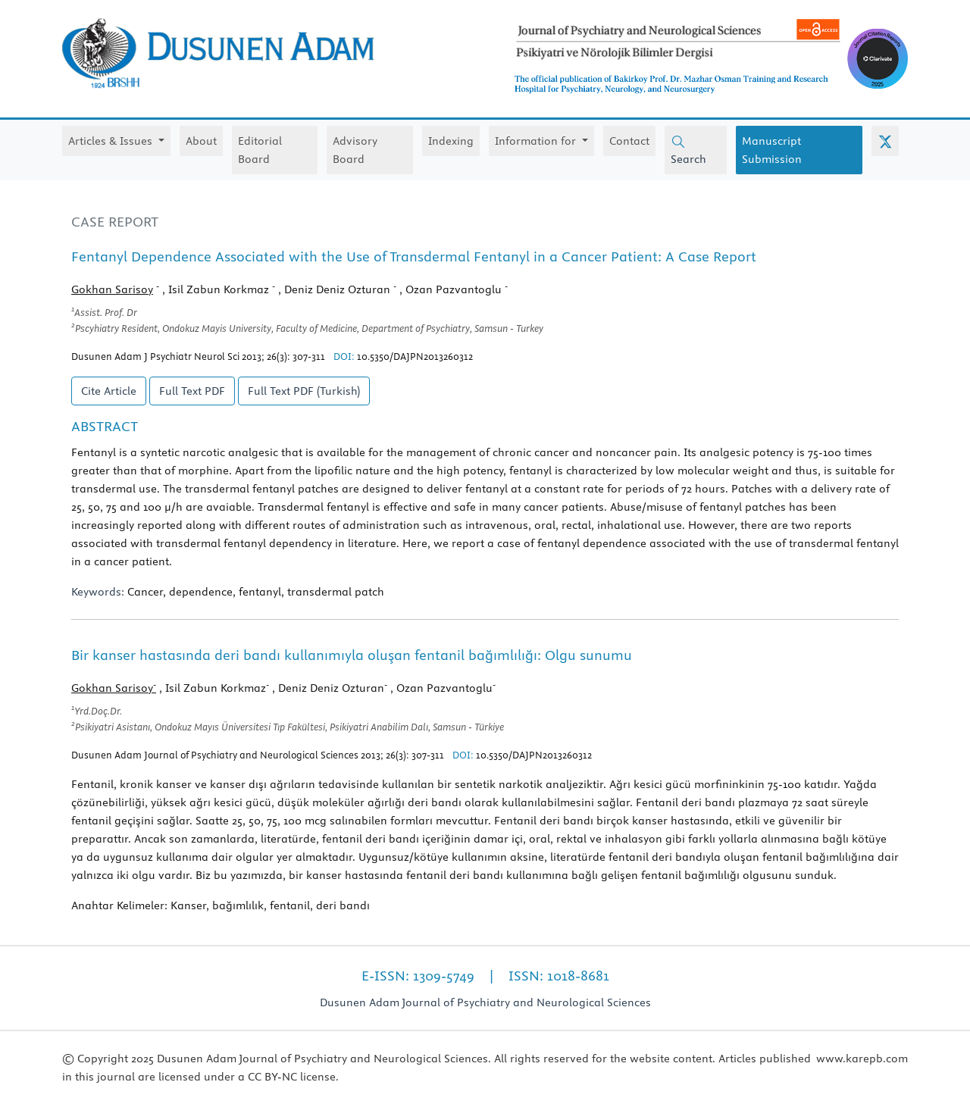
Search (688, 150)
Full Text (192, 391)
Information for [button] (537, 141)
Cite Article (108, 391)
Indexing (451, 141)
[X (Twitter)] (885, 141)
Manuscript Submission (772, 150)
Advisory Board (355, 150)
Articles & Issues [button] (111, 141)
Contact (629, 141)
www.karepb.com (862, 1058)
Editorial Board (260, 150)
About (201, 141)
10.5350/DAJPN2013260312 (415, 356)
